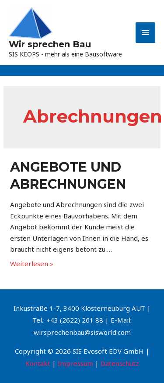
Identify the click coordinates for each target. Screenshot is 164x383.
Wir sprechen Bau (50, 44)
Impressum (75, 363)
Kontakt (37, 363)
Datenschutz (120, 363)
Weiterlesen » (31, 263)
